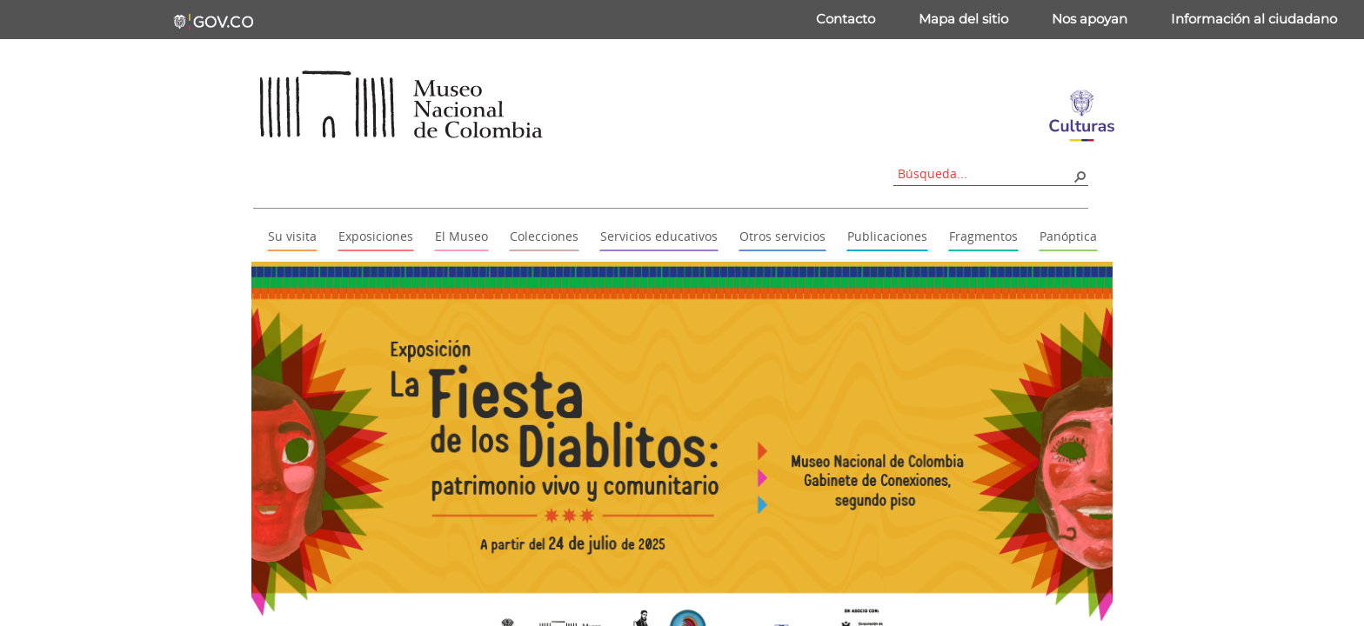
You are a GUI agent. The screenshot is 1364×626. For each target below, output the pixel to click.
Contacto (845, 18)
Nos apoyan (1089, 18)
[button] (1079, 175)
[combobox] (985, 173)
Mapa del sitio (963, 18)
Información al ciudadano (1254, 18)
